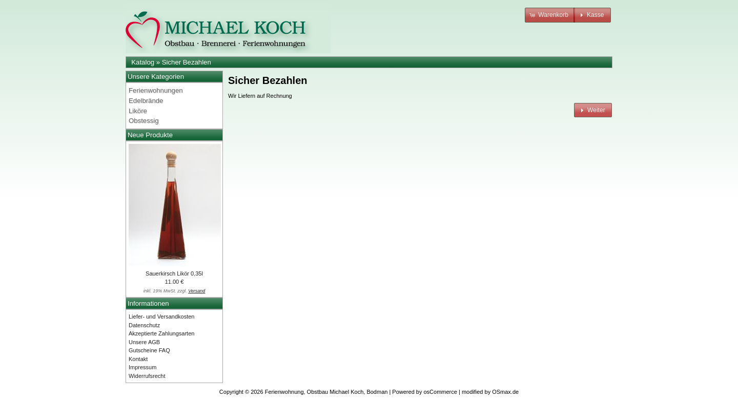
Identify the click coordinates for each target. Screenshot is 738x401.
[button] (550, 15)
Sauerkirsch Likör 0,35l (174, 273)
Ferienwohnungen (156, 90)
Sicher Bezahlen (186, 62)
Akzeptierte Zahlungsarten (161, 333)
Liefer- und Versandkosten (161, 316)
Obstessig (144, 120)
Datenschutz (144, 325)
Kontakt (138, 359)
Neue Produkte (150, 135)
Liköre (138, 111)
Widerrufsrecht (147, 376)
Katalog (142, 62)
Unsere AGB (144, 342)
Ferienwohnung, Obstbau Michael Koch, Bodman (326, 392)
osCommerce (440, 392)
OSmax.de (505, 392)
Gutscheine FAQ (149, 350)
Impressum (142, 367)
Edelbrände (146, 100)
